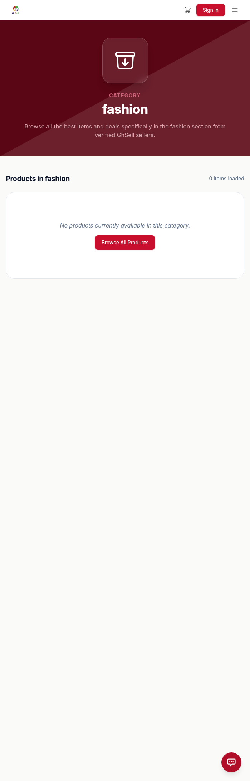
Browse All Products (125, 242)
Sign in (211, 10)
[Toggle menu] (235, 10)
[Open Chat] (231, 762)
